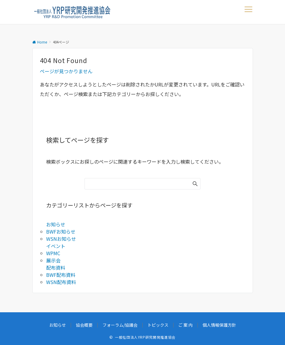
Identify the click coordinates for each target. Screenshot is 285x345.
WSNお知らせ (61, 238)
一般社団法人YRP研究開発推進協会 (145, 337)
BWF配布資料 (61, 274)
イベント (55, 246)
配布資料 (55, 267)
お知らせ (55, 224)
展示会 (53, 260)
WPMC (53, 253)
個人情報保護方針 (219, 325)
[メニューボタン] (248, 12)
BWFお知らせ (61, 231)
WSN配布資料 (61, 282)
